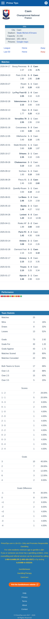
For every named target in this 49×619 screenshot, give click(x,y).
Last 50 (7, 52)
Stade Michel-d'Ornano (27, 33)
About (24, 605)
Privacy (24, 597)
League (7, 48)
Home (24, 48)
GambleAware (24, 569)
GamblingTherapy (24, 573)
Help (24, 593)
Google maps (22, 42)
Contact (24, 609)
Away (43, 48)
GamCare (24, 577)
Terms (24, 601)
